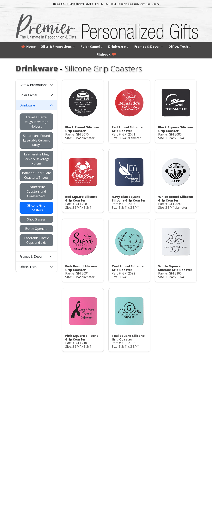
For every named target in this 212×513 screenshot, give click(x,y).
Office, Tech (179, 46)
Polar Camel (92, 46)
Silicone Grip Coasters (36, 207)
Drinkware (118, 46)
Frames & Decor (148, 46)
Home (28, 46)
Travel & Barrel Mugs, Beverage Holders (36, 122)
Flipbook (106, 54)
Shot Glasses (36, 219)
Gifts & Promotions (57, 46)
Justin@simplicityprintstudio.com (138, 3)
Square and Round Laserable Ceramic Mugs (36, 140)
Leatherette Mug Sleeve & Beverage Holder (36, 159)
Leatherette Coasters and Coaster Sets (36, 191)
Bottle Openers (36, 228)
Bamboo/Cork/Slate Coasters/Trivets (36, 175)
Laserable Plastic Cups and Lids (36, 240)
